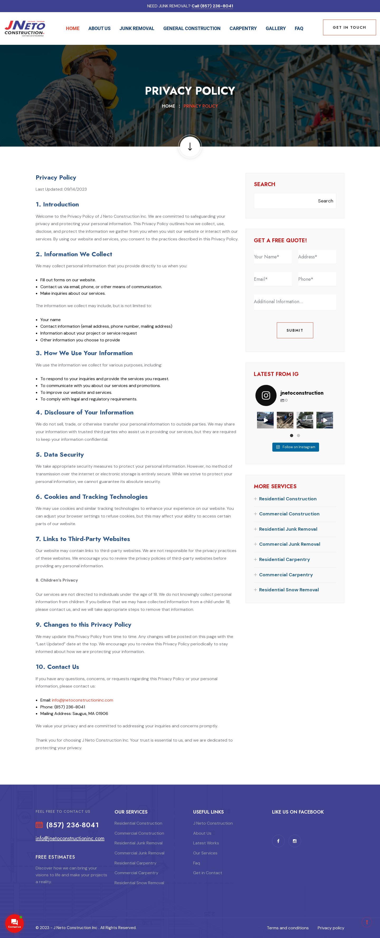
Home (72, 28)
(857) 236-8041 (72, 825)
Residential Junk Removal (288, 529)
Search (264, 184)
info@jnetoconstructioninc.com (82, 700)
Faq (299, 28)
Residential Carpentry (284, 559)
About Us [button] (99, 28)
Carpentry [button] (243, 28)
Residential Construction (288, 499)
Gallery (276, 28)
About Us (202, 833)
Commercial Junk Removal (289, 544)
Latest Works (206, 843)
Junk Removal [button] (137, 28)
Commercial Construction (289, 514)
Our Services (205, 853)
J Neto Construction (213, 823)
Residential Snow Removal (289, 590)
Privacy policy (331, 928)
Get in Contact (207, 873)
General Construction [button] (192, 28)
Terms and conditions (288, 928)
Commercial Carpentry (286, 575)
